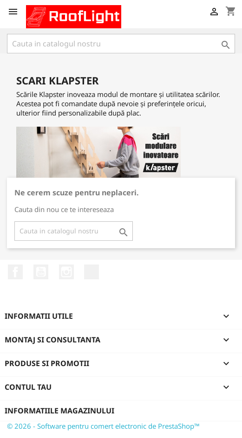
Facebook (15, 271)
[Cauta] (121, 43)
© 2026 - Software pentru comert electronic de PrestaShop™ (103, 426)
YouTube (40, 271)
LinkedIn (91, 271)
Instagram (66, 271)
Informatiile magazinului (59, 411)
